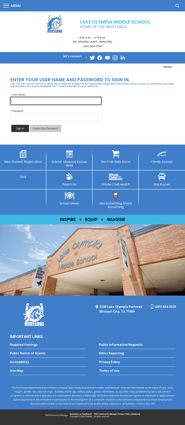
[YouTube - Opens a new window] (107, 57)
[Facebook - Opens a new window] (100, 57)
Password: (17, 111)
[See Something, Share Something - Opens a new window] (115, 200)
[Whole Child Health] (115, 179)
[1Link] (23, 175)
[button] (12, 6)
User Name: (17, 94)
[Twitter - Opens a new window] (92, 57)
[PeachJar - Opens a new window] (69, 179)
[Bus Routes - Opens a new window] (162, 179)
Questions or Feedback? (81, 414)
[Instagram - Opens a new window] (115, 57)
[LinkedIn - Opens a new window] (122, 57)
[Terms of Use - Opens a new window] (137, 370)
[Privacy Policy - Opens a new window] (137, 362)
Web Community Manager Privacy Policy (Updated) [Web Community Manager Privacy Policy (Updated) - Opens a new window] (117, 414)
